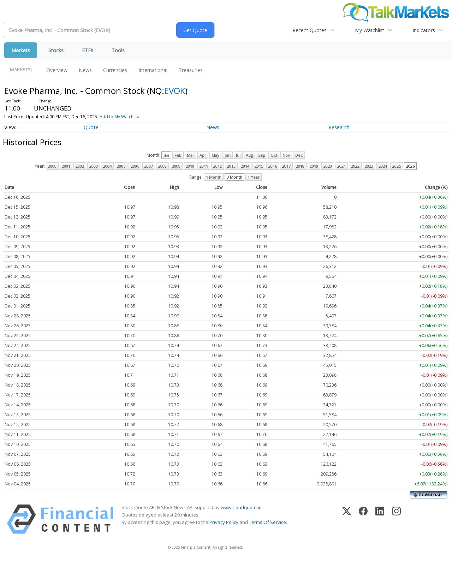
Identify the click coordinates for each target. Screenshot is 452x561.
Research (339, 127)
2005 (121, 166)
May (215, 155)
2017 (286, 166)
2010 (190, 166)
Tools (118, 50)
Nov (286, 155)
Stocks (56, 50)
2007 (148, 166)
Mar (190, 155)
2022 (355, 166)
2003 (93, 166)
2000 (52, 166)
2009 (176, 166)
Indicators (423, 30)
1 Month (213, 177)
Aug (249, 155)
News (85, 70)
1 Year (254, 177)
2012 (217, 166)
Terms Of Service (267, 522)
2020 (327, 166)
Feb (178, 155)
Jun (228, 155)
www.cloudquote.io (241, 507)
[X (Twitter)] (346, 519)
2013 (231, 166)
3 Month (234, 177)
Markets (20, 50)
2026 (410, 166)
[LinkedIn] (380, 519)
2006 (135, 166)
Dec (299, 155)
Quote (91, 127)
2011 (204, 166)
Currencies (115, 70)
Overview (56, 70)
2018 (300, 166)
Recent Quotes (309, 30)
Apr (203, 155)
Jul (238, 155)
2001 (66, 166)
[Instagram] (396, 519)
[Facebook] (363, 519)
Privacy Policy (223, 522)
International (152, 70)
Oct (273, 155)
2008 (162, 166)
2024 (383, 166)
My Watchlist (369, 30)
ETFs (87, 50)
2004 (107, 166)
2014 (245, 166)
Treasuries (191, 70)
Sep (261, 155)
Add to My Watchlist (119, 117)
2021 (341, 166)
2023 (369, 166)
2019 (314, 166)
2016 (272, 166)
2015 (259, 166)
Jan (166, 155)
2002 (80, 166)
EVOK (174, 90)
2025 (396, 166)
